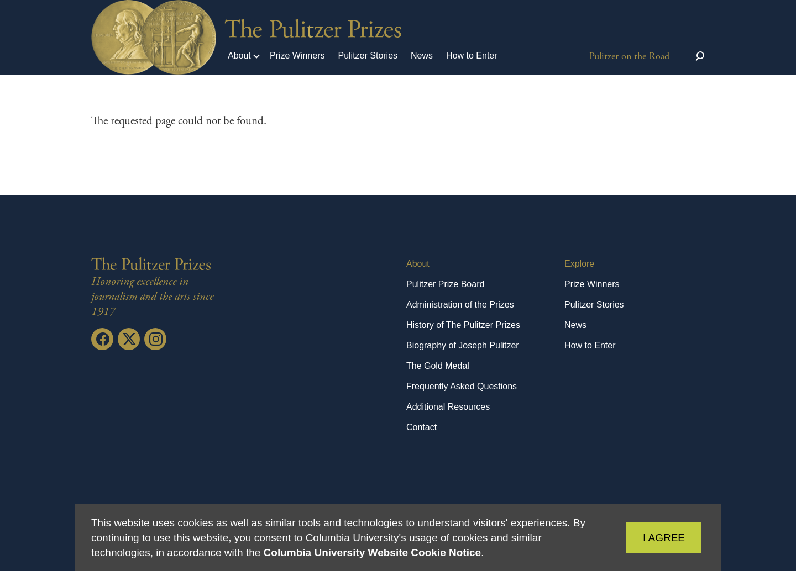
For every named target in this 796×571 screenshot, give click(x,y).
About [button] (239, 55)
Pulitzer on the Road (629, 56)
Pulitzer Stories (367, 55)
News (422, 55)
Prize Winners (297, 55)
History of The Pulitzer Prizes (463, 325)
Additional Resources (448, 406)
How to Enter (471, 55)
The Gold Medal (437, 366)
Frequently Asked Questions (461, 386)
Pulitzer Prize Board (445, 284)
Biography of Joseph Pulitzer (462, 345)
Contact (421, 427)
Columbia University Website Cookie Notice (372, 552)
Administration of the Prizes (460, 304)
